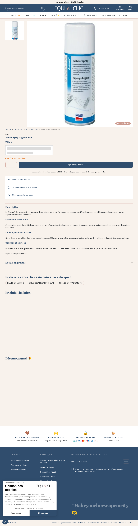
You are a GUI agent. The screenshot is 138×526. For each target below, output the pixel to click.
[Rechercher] (25, 8)
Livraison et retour (47, 476)
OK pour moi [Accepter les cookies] (43, 513)
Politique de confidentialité (88, 523)
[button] (5, 522)
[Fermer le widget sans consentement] (14, 482)
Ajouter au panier (75, 164)
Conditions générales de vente (64, 523)
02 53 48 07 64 (101, 8)
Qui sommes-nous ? (48, 472)
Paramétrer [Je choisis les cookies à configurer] (16, 513)
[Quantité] (11, 165)
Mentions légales (47, 467)
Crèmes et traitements (70, 283)
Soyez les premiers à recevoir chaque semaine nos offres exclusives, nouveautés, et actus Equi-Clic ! (99, 470)
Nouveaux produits (18, 465)
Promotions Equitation (20, 460)
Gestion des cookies (109, 523)
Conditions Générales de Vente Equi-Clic (52, 461)
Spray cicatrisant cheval (41, 283)
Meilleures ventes (18, 469)
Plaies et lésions (15, 283)
